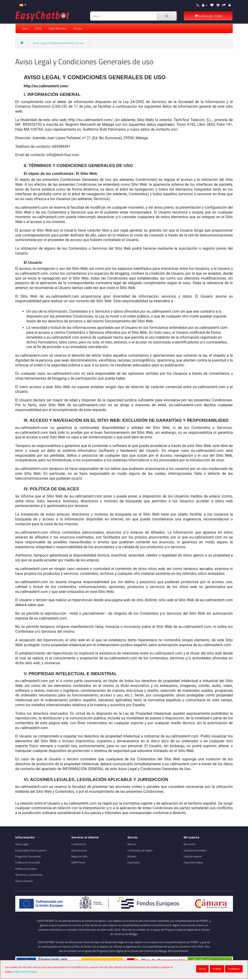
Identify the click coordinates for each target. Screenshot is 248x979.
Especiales (134, 862)
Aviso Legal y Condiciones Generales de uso (58, 43)
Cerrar (202, 968)
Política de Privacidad (27, 862)
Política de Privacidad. (25, 971)
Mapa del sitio (79, 856)
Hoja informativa (193, 862)
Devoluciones (79, 850)
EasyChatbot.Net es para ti (30, 850)
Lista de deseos (193, 856)
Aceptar (217, 968)
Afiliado (132, 856)
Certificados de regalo (140, 850)
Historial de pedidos (195, 850)
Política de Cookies (26, 868)
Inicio (25, 28)
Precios (77, 28)
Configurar (234, 968)
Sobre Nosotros (57, 28)
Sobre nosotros (24, 881)
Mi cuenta (189, 844)
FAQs (38, 28)
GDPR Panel (78, 862)
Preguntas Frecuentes (28, 856)
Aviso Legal (21, 844)
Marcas (132, 844)
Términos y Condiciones (29, 874)
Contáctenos (78, 844)
